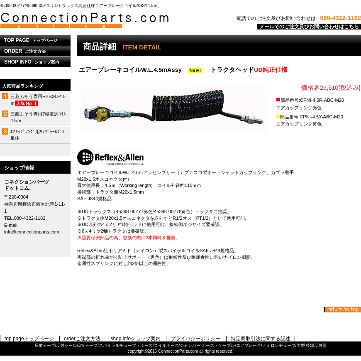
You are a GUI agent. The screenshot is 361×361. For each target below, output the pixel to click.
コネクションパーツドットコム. (103, 20)
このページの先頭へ (342, 309)
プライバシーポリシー (195, 338)
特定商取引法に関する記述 (260, 338)
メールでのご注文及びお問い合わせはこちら (309, 26)
